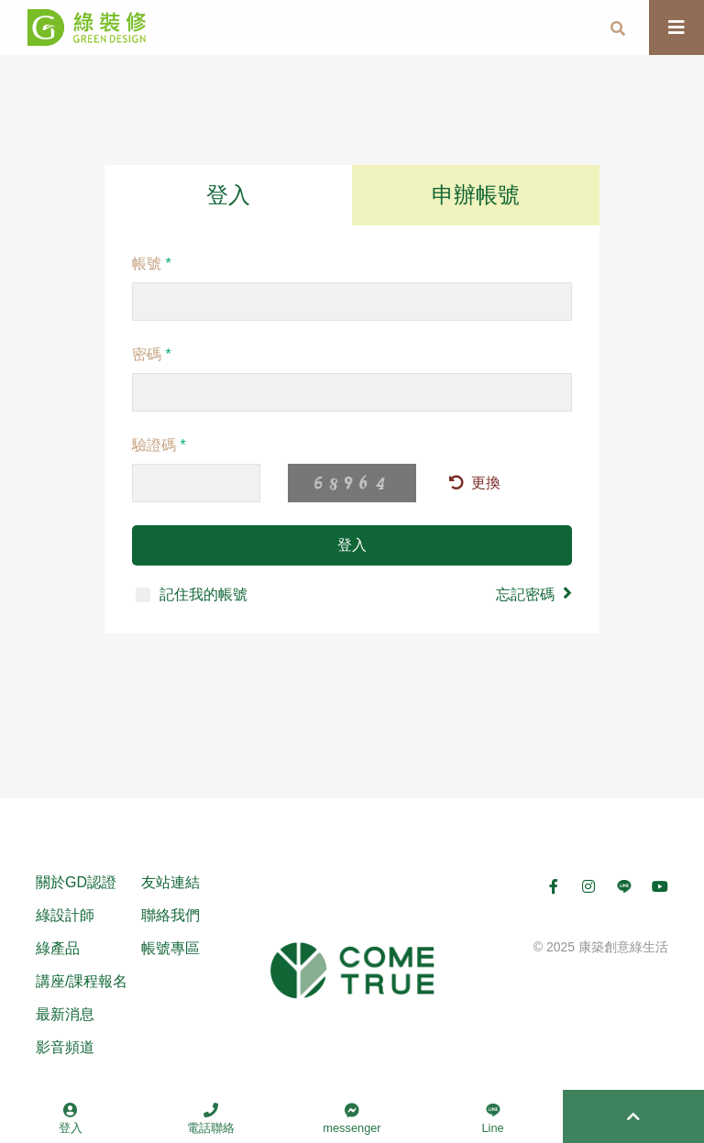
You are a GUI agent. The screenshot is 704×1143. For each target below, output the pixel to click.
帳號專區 (170, 948)
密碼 (151, 354)
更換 (474, 482)
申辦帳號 (476, 194)
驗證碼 (159, 445)
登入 (228, 194)
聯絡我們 (170, 915)
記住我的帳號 (192, 594)
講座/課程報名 (81, 981)
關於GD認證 (76, 882)
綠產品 (58, 948)
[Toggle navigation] (676, 27)
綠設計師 (65, 915)
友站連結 (170, 882)
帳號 (151, 263)
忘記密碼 (534, 593)
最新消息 (65, 1014)
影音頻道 (65, 1047)
